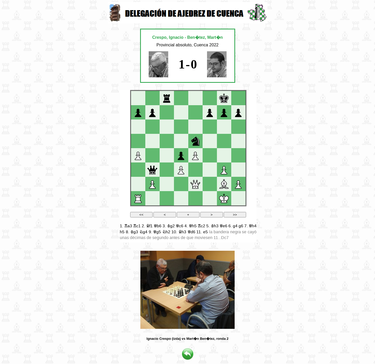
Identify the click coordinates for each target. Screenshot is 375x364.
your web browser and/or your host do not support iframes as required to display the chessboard (188, 166)
